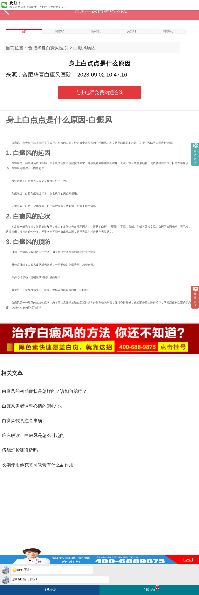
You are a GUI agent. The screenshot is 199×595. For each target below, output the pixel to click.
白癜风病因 (84, 47)
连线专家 (50, 590)
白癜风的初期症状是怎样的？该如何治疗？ (44, 391)
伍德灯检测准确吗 (20, 450)
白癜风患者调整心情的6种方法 (32, 406)
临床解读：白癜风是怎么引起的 (33, 435)
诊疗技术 (132, 31)
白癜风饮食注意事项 (22, 420)
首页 (23, 31)
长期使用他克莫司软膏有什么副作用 (37, 464)
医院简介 (60, 31)
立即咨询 (151, 588)
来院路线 (168, 31)
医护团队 (96, 31)
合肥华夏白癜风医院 (48, 47)
